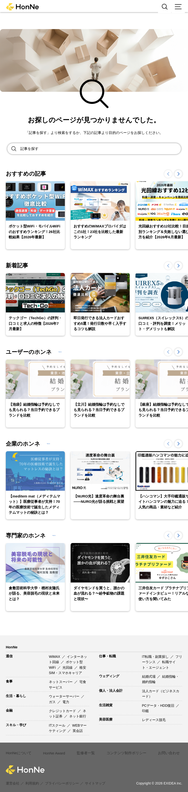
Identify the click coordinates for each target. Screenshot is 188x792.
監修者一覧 (83, 750)
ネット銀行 (77, 716)
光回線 (68, 667)
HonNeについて (18, 750)
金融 (9, 710)
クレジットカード (63, 711)
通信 (9, 656)
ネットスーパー (61, 682)
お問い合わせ (163, 750)
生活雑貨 (106, 705)
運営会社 (12, 778)
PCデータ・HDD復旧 (158, 705)
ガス (53, 702)
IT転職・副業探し (156, 657)
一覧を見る (69, 352)
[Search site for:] (100, 148)
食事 (9, 681)
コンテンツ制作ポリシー (122, 750)
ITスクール (57, 725)
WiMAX (55, 657)
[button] (178, 174)
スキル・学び (16, 725)
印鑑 (145, 711)
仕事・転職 (107, 656)
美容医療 (106, 719)
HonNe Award (53, 751)
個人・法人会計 (111, 690)
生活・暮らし (16, 696)
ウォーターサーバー (64, 696)
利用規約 (32, 778)
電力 (65, 702)
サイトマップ (95, 778)
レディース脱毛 (154, 720)
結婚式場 (149, 676)
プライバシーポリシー (62, 778)
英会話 (78, 731)
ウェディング (109, 676)
